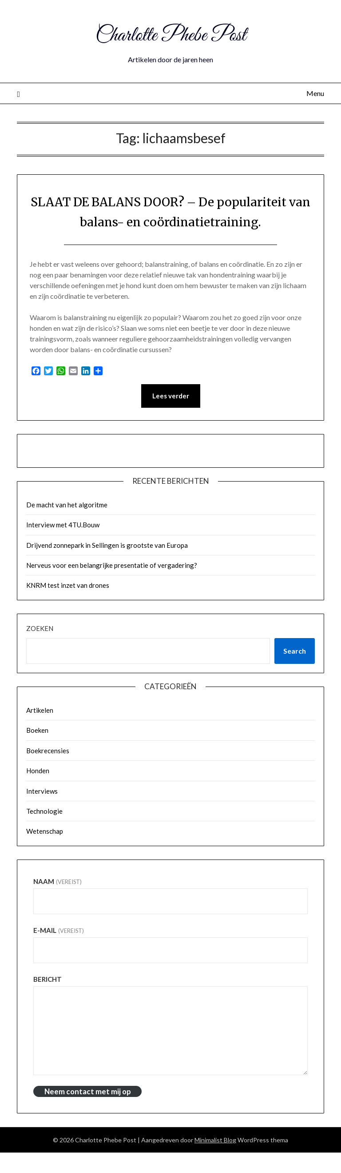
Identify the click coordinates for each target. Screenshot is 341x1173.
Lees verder (170, 416)
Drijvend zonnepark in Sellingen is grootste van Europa (107, 566)
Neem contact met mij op (87, 1112)
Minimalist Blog (215, 1160)
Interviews (42, 811)
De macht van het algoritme (66, 525)
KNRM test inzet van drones (67, 606)
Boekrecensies (47, 771)
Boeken (37, 751)
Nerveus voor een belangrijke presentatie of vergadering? (111, 586)
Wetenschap (44, 852)
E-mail (58, 951)
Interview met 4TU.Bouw (62, 545)
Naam (57, 902)
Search (294, 671)
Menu (315, 93)
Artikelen (39, 731)
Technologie (44, 832)
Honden (37, 791)
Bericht (47, 1000)
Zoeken (39, 649)
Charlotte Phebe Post (170, 35)
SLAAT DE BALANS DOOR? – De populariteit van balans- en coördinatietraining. (171, 221)
